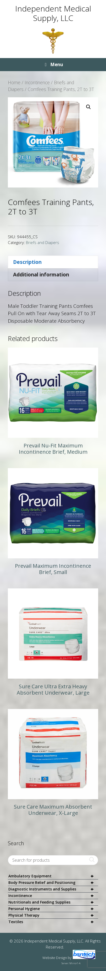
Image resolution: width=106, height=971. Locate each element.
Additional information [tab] (41, 274)
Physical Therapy (53, 915)
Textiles (53, 922)
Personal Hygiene (53, 909)
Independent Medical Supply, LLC (53, 13)
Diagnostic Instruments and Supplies (53, 889)
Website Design (54, 957)
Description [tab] (27, 262)
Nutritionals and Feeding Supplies (53, 902)
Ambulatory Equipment (53, 876)
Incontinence (37, 82)
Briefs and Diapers (42, 242)
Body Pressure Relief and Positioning (53, 882)
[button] (88, 107)
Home (14, 82)
